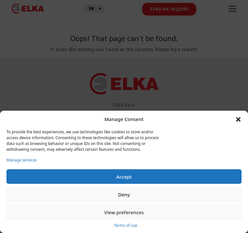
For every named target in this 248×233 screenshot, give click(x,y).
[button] (238, 119)
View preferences (124, 212)
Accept (124, 176)
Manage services (21, 160)
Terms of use (125, 225)
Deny (124, 194)
